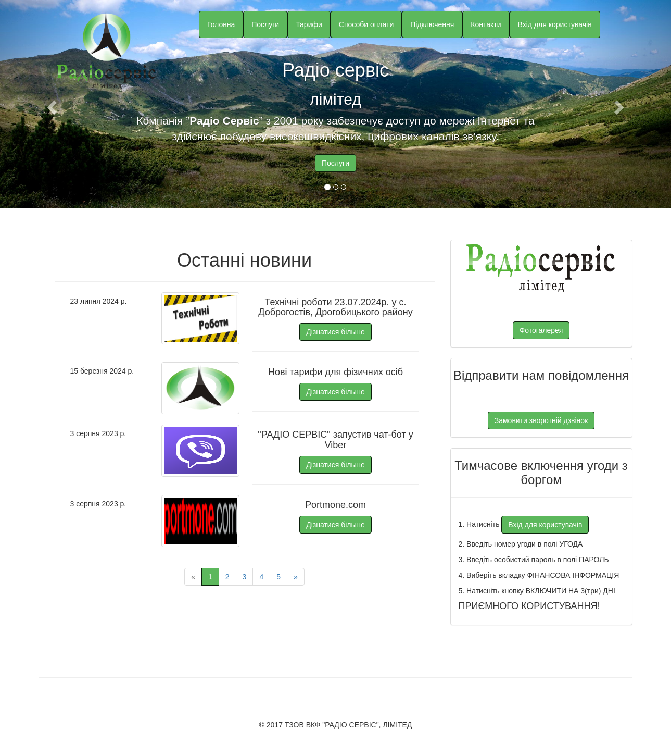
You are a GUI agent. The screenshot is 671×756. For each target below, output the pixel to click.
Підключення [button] (432, 24)
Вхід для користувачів (555, 24)
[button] (50, 104)
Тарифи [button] (309, 24)
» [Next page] (296, 577)
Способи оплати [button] (366, 24)
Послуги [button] (265, 24)
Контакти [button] (486, 24)
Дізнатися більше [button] (335, 332)
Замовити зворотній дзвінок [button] (541, 420)
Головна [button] (221, 24)
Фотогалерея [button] (541, 330)
